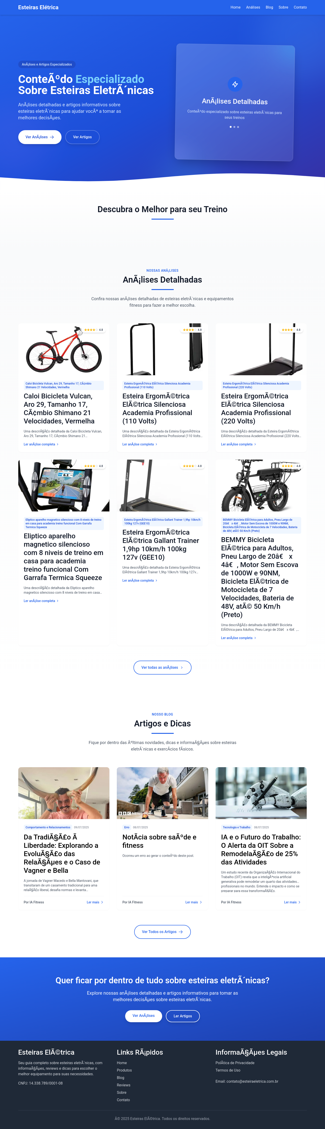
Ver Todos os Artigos (162, 932)
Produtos (124, 1070)
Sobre (283, 7)
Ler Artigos (183, 1016)
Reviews (123, 1085)
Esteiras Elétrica (38, 7)
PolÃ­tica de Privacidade (235, 1063)
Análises (253, 7)
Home (236, 7)
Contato (300, 7)
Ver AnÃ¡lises (144, 1015)
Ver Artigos (82, 137)
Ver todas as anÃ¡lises (162, 667)
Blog (269, 7)
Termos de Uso (228, 1070)
